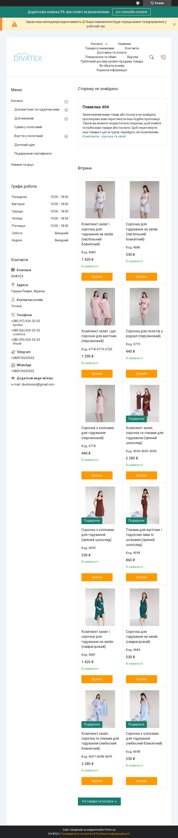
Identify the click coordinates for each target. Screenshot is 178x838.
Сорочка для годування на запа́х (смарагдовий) (142, 637)
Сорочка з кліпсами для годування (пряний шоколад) (97, 535)
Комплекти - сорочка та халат (104, 136)
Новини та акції (22, 164)
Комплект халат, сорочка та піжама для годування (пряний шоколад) (144, 435)
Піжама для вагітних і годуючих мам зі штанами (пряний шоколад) (144, 537)
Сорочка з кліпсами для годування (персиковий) (97, 433)
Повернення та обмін (100, 57)
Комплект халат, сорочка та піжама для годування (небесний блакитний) (100, 741)
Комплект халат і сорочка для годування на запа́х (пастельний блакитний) (97, 234)
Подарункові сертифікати (33, 153)
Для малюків (24, 118)
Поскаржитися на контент (77, 833)
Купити (97, 277)
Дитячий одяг (24, 145)
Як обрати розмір (111, 65)
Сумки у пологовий (28, 127)
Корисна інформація (112, 70)
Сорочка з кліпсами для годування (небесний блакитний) (144, 738)
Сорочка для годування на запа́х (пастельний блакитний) (142, 231)
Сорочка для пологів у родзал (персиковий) (144, 333)
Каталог (97, 44)
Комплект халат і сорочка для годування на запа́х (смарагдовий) (97, 639)
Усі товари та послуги (97, 801)
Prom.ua (110, 829)
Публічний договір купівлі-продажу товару (112, 61)
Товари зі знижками (99, 48)
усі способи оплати (131, 12)
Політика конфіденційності (113, 833)
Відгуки (132, 57)
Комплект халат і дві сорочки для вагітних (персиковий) (99, 336)
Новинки (124, 44)
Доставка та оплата (112, 52)
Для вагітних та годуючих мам (36, 109)
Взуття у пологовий (28, 136)
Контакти (132, 48)
